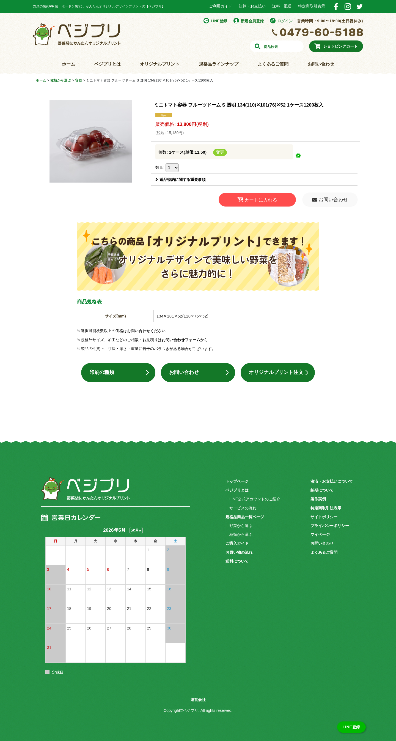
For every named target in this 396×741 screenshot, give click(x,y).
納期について (322, 490)
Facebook (335, 6)
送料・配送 (282, 6)
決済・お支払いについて (331, 481)
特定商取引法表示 (325, 508)
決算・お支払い (252, 6)
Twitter (359, 6)
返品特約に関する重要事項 (180, 179)
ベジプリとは (107, 64)
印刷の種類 (101, 372)
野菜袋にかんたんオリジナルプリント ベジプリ (76, 34)
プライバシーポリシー (329, 525)
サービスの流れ (242, 508)
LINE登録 (219, 21)
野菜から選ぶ (240, 525)
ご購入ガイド (237, 543)
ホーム (68, 64)
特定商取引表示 (311, 6)
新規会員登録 (252, 21)
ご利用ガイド (220, 6)
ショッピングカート (340, 46)
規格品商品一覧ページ (245, 517)
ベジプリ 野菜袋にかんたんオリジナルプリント (85, 492)
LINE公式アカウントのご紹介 (254, 499)
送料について (237, 561)
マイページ (320, 534)
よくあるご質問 (273, 64)
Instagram (347, 6)
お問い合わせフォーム (181, 340)
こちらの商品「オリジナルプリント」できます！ (198, 256)
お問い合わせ (321, 64)
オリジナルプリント (160, 64)
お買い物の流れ (239, 552)
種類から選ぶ (240, 534)
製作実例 (318, 499)
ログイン (285, 21)
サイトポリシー (323, 517)
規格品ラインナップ (218, 64)
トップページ (237, 481)
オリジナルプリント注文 (276, 372)
